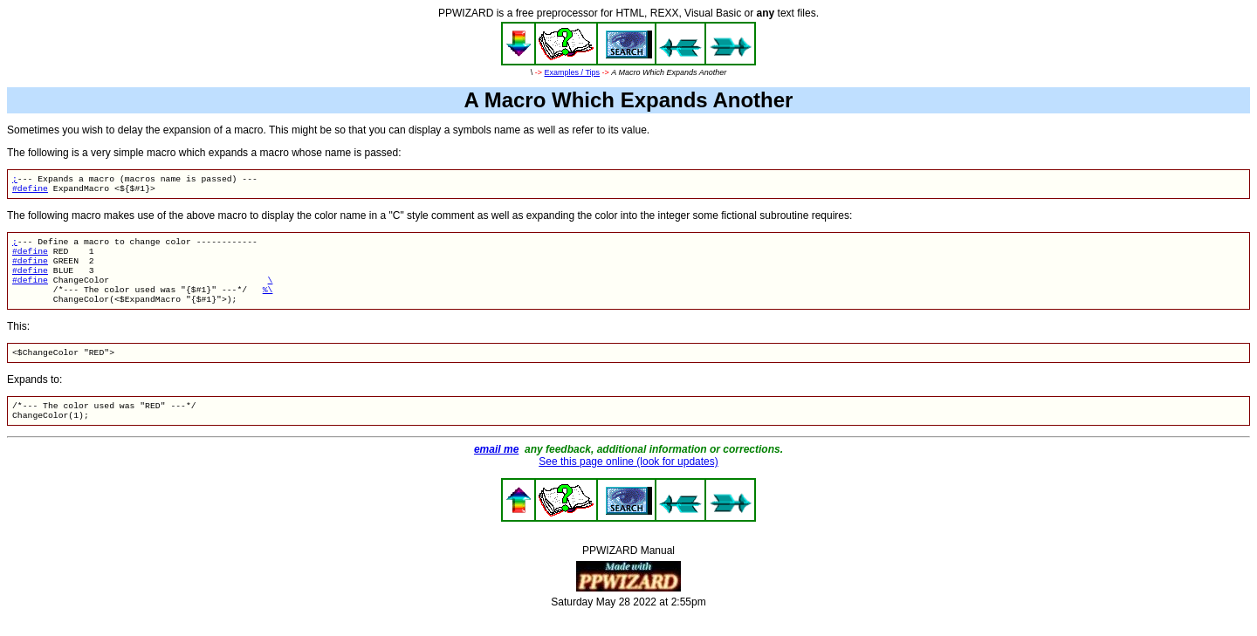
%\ (268, 303)
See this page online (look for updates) (628, 482)
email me (496, 470)
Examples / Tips (573, 72)
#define (30, 191)
